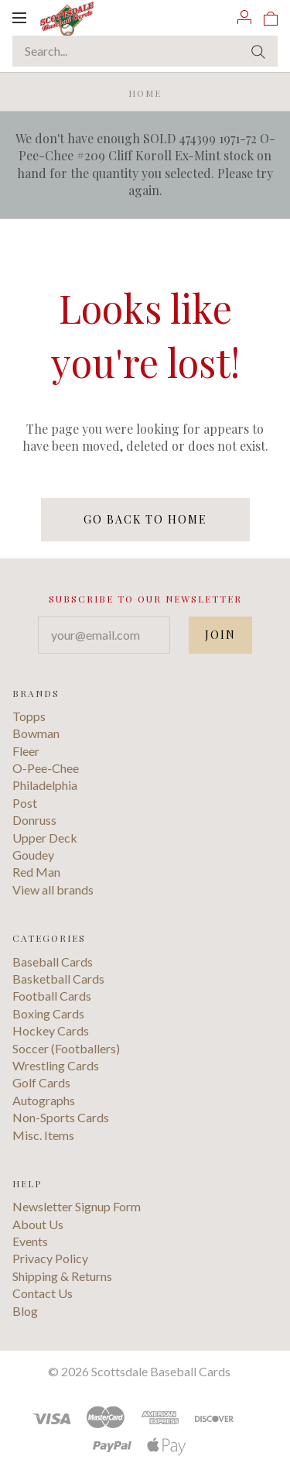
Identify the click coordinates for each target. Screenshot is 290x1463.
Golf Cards (41, 1082)
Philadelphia (44, 785)
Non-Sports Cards (60, 1117)
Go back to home (145, 519)
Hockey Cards (50, 1030)
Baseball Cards (52, 961)
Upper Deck (44, 837)
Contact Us (42, 1293)
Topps (29, 716)
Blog (25, 1310)
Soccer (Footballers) (66, 1048)
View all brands (53, 889)
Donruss (34, 819)
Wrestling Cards (55, 1065)
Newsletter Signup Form (76, 1206)
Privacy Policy (50, 1258)
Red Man (36, 871)
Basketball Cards (58, 978)
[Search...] (145, 51)
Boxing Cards (48, 1013)
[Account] (244, 17)
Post (24, 802)
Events (30, 1241)
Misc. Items (43, 1135)
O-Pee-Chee (45, 768)
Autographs (43, 1100)
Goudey (33, 854)
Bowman (36, 733)
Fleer (25, 751)
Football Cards (51, 995)
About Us (37, 1224)
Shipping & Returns (62, 1276)
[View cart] (271, 17)
